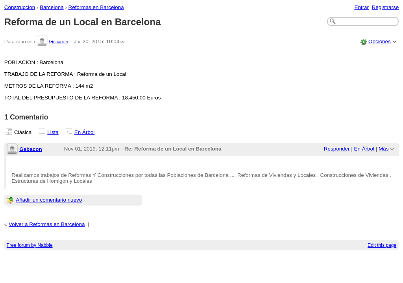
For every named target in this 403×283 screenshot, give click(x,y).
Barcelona (52, 7)
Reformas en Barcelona (96, 7)
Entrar (361, 7)
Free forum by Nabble (30, 245)
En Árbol (84, 132)
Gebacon (58, 41)
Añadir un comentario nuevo (49, 200)
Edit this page (382, 245)
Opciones (379, 41)
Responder (337, 149)
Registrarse (385, 7)
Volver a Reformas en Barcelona (47, 224)
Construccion (19, 7)
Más (383, 149)
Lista (52, 132)
